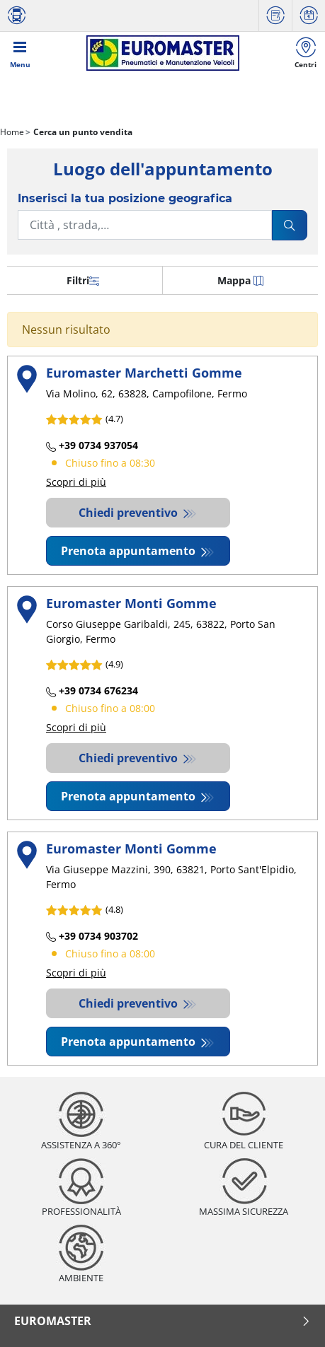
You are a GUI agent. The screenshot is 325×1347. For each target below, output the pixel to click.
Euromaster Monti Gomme (131, 603)
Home (12, 132)
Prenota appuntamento (129, 551)
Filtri (83, 280)
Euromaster (162, 1320)
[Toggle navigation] (20, 53)
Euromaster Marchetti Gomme (144, 372)
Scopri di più (76, 482)
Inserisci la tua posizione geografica (125, 198)
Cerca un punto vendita (81, 132)
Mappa (240, 280)
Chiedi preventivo (130, 512)
